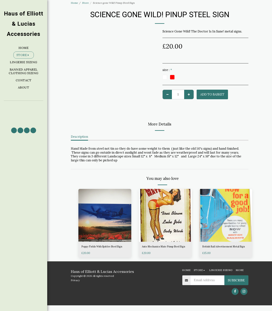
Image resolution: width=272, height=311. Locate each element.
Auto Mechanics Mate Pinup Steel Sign (162, 249)
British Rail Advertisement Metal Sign (221, 249)
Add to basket (212, 94)
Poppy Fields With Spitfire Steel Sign (104, 249)
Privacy (75, 286)
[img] (104, 215)
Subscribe (236, 286)
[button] (24, 112)
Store (85, 3)
